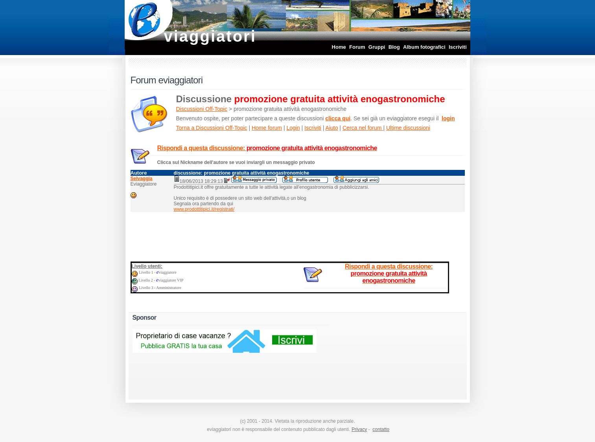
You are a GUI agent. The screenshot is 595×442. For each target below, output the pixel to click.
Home (339, 47)
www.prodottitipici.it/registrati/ (204, 209)
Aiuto (332, 128)
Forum (357, 47)
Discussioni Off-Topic (201, 109)
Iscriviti (458, 47)
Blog (394, 47)
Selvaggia (142, 178)
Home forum (267, 128)
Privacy (359, 429)
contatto (380, 429)
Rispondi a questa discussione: (267, 148)
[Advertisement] (298, 235)
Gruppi (376, 47)
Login (293, 128)
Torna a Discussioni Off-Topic (211, 128)
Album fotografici (424, 47)
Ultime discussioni (408, 128)
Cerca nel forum (363, 128)
